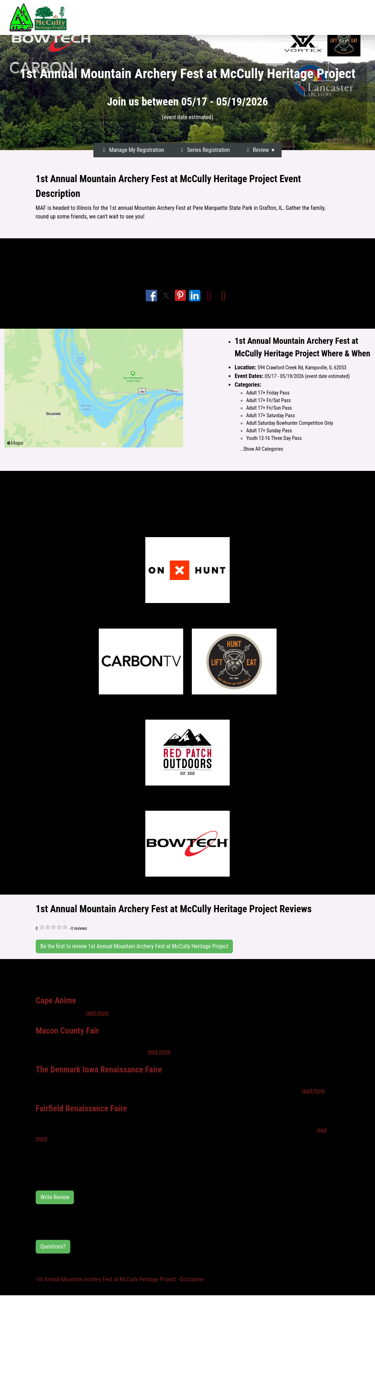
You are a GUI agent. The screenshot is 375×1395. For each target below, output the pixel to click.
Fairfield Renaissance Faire (81, 1108)
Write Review (55, 1197)
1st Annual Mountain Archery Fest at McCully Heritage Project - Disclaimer (120, 1279)
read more (97, 1012)
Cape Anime (56, 1000)
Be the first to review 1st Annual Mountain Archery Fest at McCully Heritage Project (134, 946)
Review (256, 150)
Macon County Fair (67, 1031)
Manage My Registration (132, 150)
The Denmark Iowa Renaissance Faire (99, 1070)
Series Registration (204, 150)
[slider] (53, 927)
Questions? (53, 1246)
